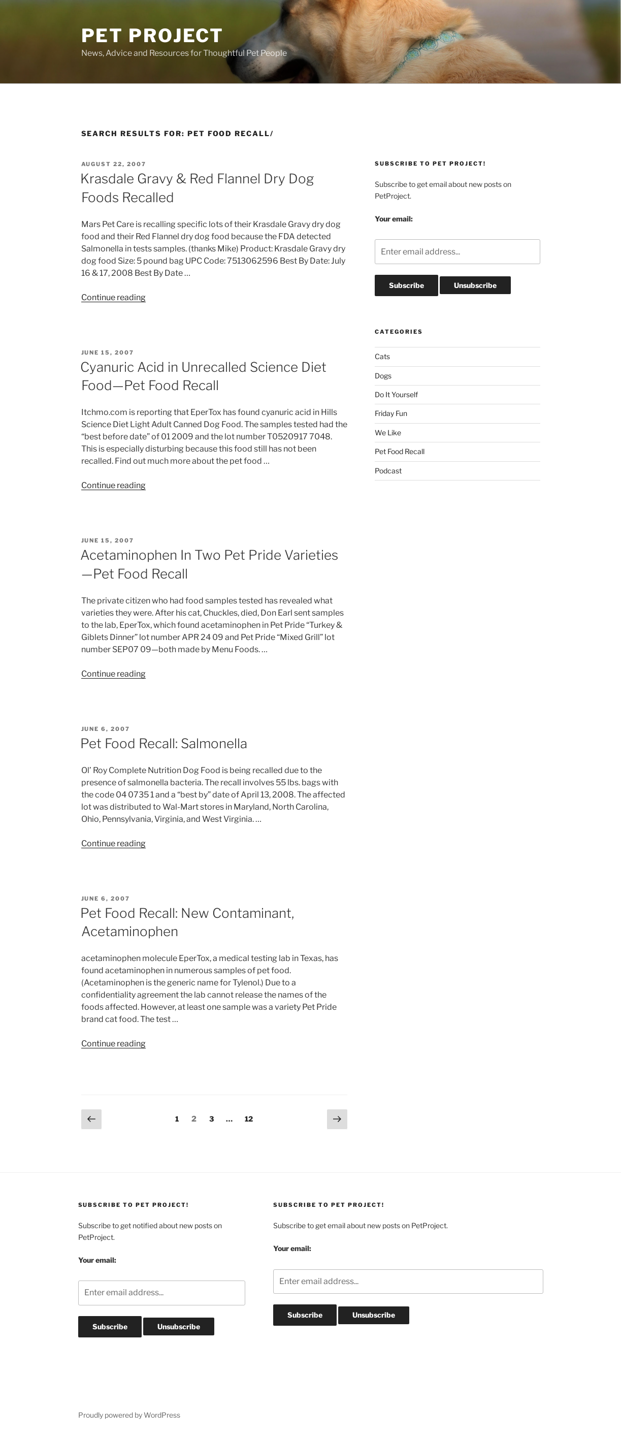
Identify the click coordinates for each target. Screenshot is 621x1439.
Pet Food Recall (399, 451)
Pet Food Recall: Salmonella (163, 743)
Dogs (383, 375)
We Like (388, 432)
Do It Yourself (396, 394)
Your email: (394, 218)
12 (251, 1118)
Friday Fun (391, 413)
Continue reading (113, 297)
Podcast (388, 470)
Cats (382, 356)
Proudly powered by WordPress (129, 1415)
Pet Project (152, 35)
